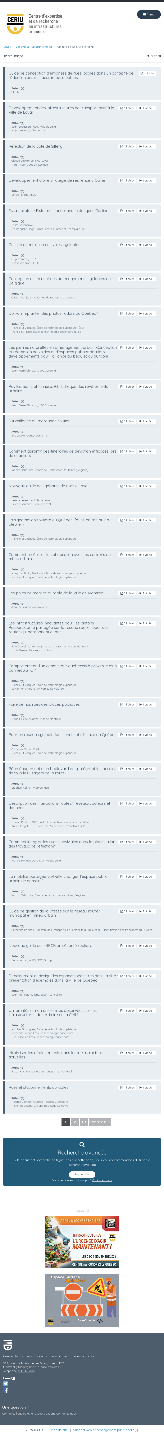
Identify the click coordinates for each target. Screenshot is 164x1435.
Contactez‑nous (66, 1413)
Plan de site (59, 1430)
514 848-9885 (26, 1371)
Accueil (7, 46)
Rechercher (82, 1174)
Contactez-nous (102, 1180)
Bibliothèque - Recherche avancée (34, 46)
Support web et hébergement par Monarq (105, 1430)
